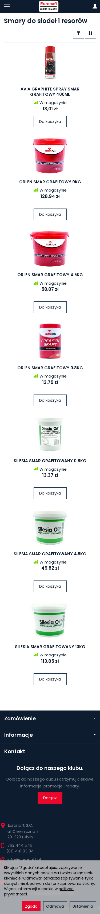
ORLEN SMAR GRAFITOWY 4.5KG (50, 275)
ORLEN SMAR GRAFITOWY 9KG (50, 182)
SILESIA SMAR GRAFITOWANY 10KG (50, 646)
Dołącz (50, 797)
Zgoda (31, 906)
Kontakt (14, 751)
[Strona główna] (50, 6)
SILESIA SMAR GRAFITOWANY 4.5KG (50, 554)
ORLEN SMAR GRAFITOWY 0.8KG (50, 368)
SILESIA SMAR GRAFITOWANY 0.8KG (50, 461)
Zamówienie (50, 718)
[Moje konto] (95, 6)
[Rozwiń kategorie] (7, 6)
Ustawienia (83, 906)
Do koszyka (50, 121)
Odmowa (55, 906)
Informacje (50, 735)
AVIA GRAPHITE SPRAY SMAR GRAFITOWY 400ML (50, 91)
